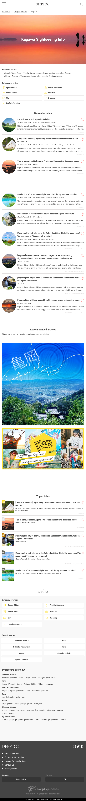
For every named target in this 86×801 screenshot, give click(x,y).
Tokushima (51, 710)
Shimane (12, 710)
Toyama (12, 690)
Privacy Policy (11, 768)
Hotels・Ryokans (11, 76)
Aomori (14, 677)
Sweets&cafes (43, 73)
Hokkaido (5, 677)
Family (69, 145)
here (32, 794)
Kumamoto (29, 720)
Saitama (27, 684)
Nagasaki (19, 720)
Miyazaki (44, 720)
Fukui (28, 690)
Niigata (4, 690)
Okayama (21, 710)
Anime (52, 73)
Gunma (19, 684)
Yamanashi (36, 690)
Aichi (18, 697)
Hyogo (23, 704)
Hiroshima (31, 710)
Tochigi (11, 684)
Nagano (45, 690)
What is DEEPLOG (12, 753)
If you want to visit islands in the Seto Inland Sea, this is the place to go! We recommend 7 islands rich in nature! (48, 235)
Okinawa (63, 720)
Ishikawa (20, 690)
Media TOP (6, 12)
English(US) (21, 779)
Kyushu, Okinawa (8, 716)
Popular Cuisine (29, 73)
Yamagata (41, 677)
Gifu (3, 697)
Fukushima (51, 677)
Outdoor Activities (39, 145)
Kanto (4, 681)
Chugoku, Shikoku (20, 12)
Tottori (4, 710)
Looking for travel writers (15, 761)
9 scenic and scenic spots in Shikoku (33, 119)
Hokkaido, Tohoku (9, 674)
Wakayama (38, 704)
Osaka (17, 704)
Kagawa (60, 710)
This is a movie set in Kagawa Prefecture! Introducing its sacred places (48, 161)
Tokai (4, 694)
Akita (34, 677)
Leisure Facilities (52, 145)
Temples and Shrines (28, 76)
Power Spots (43, 76)
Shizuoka (10, 697)
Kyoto (10, 704)
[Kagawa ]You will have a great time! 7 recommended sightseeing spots (48, 300)
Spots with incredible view (42, 123)
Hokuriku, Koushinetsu (10, 687)
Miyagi (27, 677)
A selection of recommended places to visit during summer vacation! (47, 194)
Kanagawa (49, 684)
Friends (76, 145)
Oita (37, 720)
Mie (23, 697)
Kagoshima (53, 720)
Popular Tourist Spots (13, 73)
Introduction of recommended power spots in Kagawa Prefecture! (45, 213)
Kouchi (11, 713)
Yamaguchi (40, 710)
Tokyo (40, 684)
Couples (60, 73)
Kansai (4, 700)
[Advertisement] (43, 183)
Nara (30, 704)
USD (65, 779)
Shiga (4, 704)
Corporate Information (14, 757)
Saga (12, 720)
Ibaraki (4, 684)
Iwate (21, 677)
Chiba (34, 684)
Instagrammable (56, 76)
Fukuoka (5, 720)
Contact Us (9, 764)
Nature (68, 73)
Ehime (4, 713)
